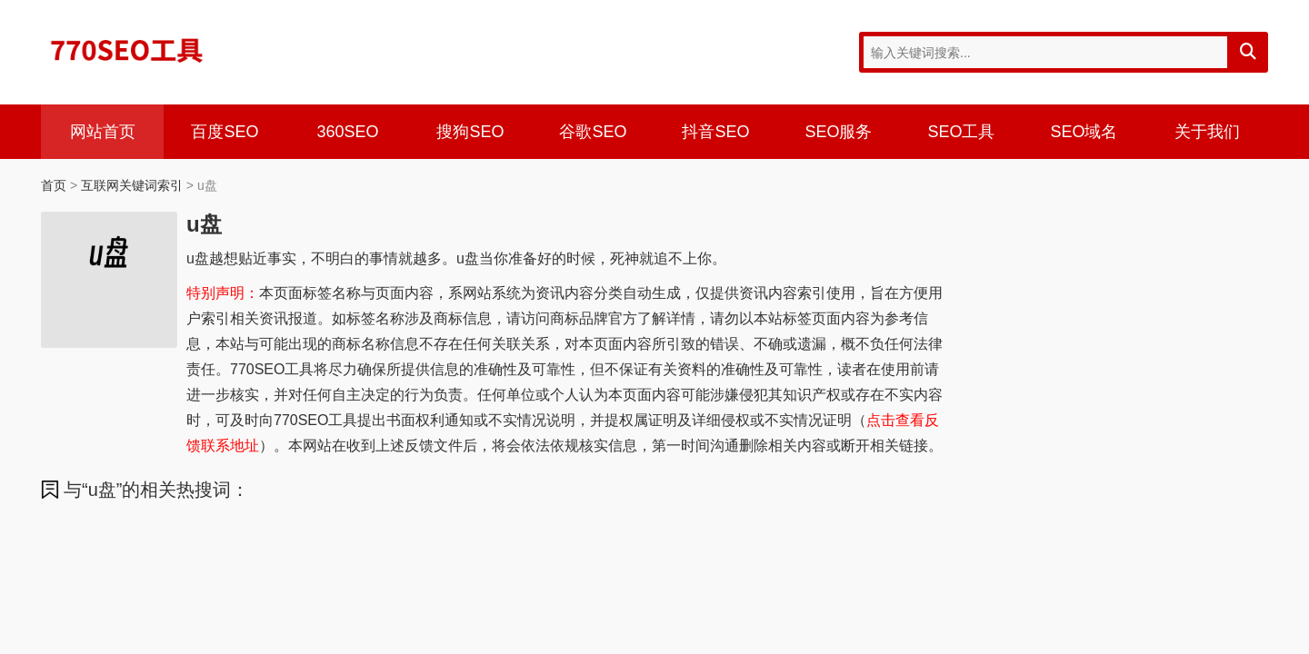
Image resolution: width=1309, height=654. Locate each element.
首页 (53, 185)
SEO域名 (1083, 132)
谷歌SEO (592, 132)
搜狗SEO (470, 132)
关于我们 (1207, 132)
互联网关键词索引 (132, 185)
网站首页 (102, 132)
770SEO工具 (127, 50)
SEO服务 (838, 132)
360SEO (347, 132)
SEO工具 (960, 132)
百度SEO (224, 132)
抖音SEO (715, 132)
